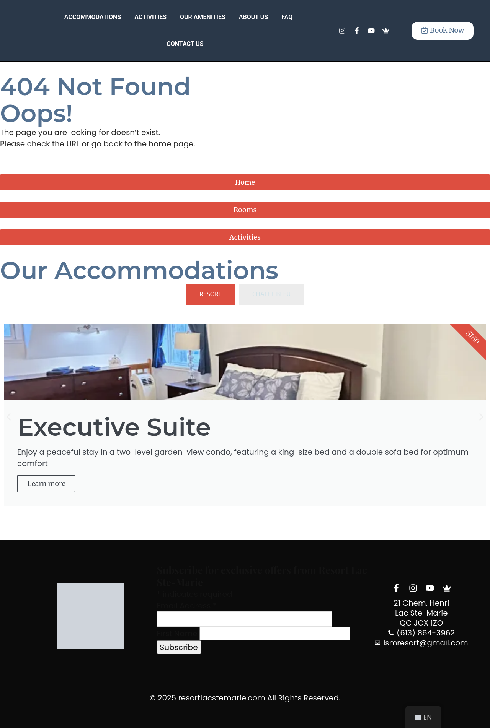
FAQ (286, 17)
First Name (177, 633)
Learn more (46, 483)
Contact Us (185, 43)
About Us (253, 17)
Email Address (187, 605)
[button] (8, 417)
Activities (150, 17)
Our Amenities (202, 17)
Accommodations (92, 17)
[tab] (210, 294)
